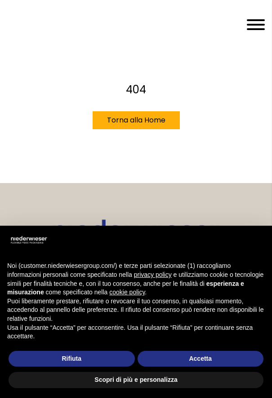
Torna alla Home (136, 120)
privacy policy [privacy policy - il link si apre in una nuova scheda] (153, 274)
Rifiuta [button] (71, 358)
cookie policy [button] (127, 292)
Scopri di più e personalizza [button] (135, 379)
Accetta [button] (200, 358)
